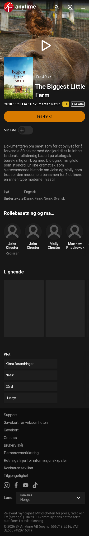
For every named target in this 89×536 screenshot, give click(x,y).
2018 (8, 104)
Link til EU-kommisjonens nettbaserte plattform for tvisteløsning (42, 519)
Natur (55, 104)
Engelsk (30, 192)
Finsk (38, 198)
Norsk (48, 198)
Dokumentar (40, 104)
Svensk (59, 198)
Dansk (28, 198)
